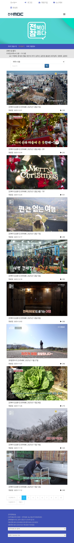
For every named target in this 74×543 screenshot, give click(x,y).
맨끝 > (20, 502)
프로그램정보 (30, 46)
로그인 (29, 2)
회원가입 (43, 2)
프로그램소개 (12, 46)
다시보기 (21, 46)
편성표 (13, 8)
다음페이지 (11, 502)
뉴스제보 (57, 2)
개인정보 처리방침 (28, 525)
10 (61, 497)
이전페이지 (12, 497)
